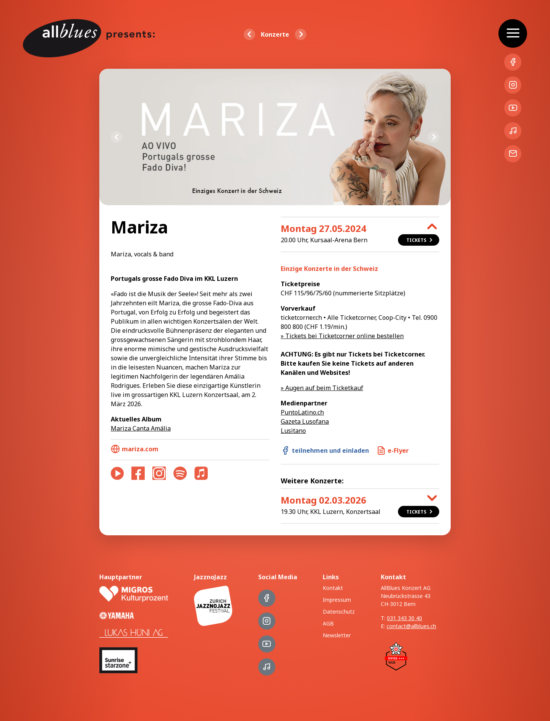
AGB (328, 623)
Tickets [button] (420, 240)
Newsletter (337, 635)
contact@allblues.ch (411, 626)
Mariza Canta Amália (141, 428)
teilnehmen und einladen (325, 450)
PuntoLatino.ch (302, 412)
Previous (116, 137)
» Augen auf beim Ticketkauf (322, 388)
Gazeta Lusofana (305, 421)
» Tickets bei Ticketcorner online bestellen (342, 336)
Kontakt (333, 587)
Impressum (337, 599)
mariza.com (135, 449)
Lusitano (293, 430)
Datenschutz (339, 611)
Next (433, 137)
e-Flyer (393, 450)
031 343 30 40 (404, 618)
